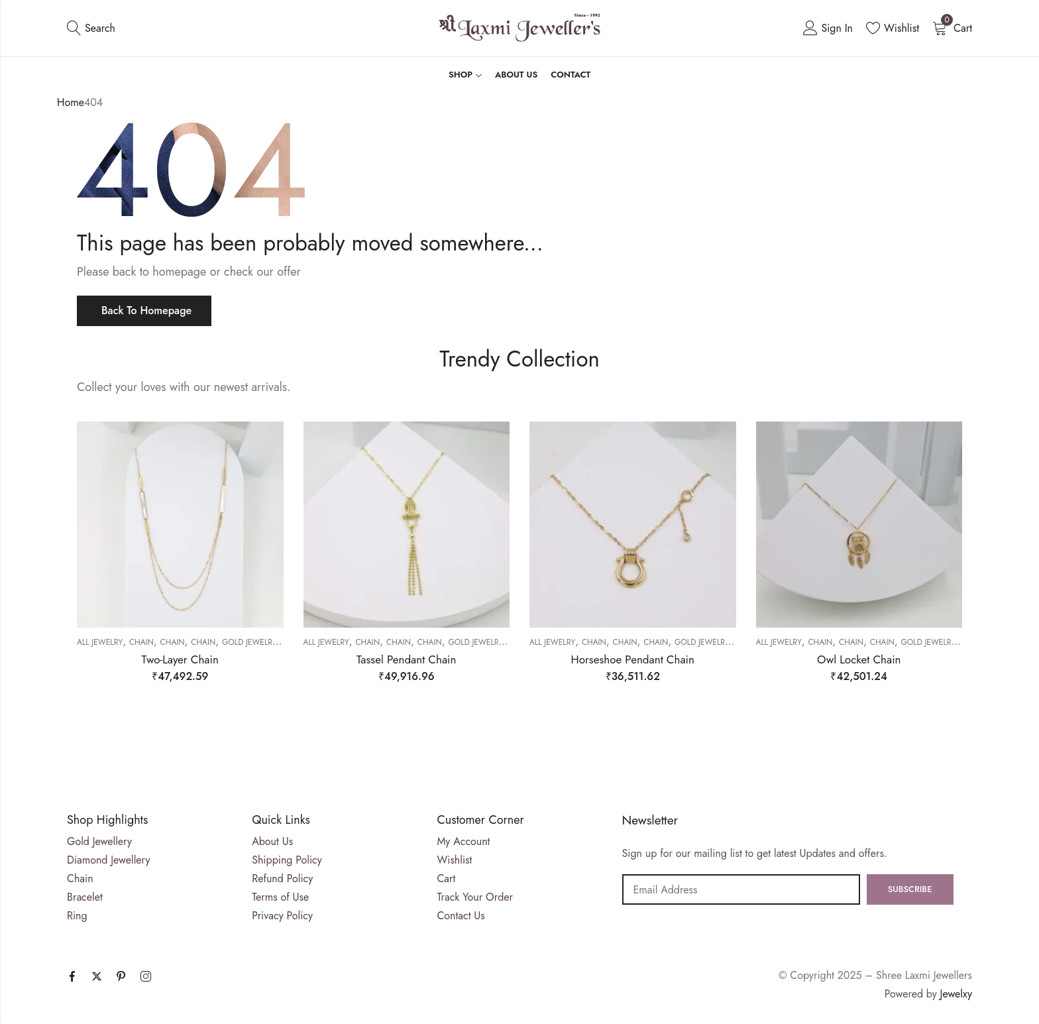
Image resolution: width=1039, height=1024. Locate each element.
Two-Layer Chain (180, 659)
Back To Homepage (146, 310)
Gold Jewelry (249, 642)
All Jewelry (100, 642)
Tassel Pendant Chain (406, 659)
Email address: (741, 889)
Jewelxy (956, 993)
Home (70, 102)
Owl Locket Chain (859, 659)
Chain (141, 642)
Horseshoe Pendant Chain (632, 659)
